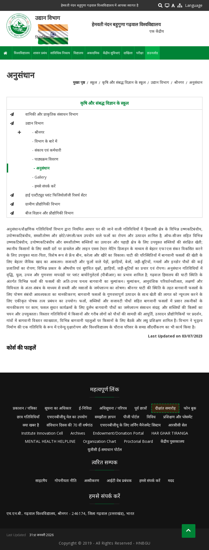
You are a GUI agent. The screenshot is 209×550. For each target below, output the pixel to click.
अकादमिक (93, 53)
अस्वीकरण (91, 480)
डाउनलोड (152, 53)
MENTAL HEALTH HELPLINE (50, 441)
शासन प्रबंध (40, 53)
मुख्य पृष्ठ (79, 82)
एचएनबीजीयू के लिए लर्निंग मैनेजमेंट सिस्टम (130, 425)
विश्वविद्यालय (22, 53)
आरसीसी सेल (177, 425)
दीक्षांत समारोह (165, 408)
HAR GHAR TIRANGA (169, 433)
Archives (77, 433)
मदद (171, 480)
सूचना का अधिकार (58, 408)
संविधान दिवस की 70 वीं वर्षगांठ (70, 425)
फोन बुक (190, 408)
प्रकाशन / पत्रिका (25, 408)
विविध (151, 416)
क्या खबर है (31, 425)
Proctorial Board (138, 441)
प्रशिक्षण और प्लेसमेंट (177, 416)
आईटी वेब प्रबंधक (119, 480)
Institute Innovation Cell (42, 433)
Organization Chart (99, 441)
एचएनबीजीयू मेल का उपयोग (67, 416)
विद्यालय (78, 53)
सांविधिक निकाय (60, 53)
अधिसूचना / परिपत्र (113, 408)
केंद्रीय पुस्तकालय (172, 441)
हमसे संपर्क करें (149, 480)
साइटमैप (41, 480)
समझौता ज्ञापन (105, 416)
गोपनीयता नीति (65, 480)
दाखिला (128, 53)
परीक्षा (139, 53)
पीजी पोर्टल (131, 416)
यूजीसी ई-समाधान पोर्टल (105, 449)
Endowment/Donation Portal (118, 433)
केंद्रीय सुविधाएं (111, 53)
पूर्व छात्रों (140, 408)
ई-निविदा (85, 408)
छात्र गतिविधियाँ (28, 416)
